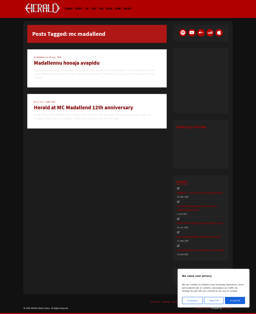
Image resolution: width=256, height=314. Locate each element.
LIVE (87, 5)
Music (174, 301)
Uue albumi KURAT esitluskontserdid (199, 236)
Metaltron (41, 57)
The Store (155, 301)
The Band (165, 301)
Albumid (69, 5)
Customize (192, 300)
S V (38, 101)
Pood (101, 5)
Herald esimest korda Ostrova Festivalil (200, 250)
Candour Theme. (203, 308)
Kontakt (127, 5)
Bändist (79, 5)
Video (94, 5)
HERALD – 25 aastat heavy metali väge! (200, 192)
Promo (118, 5)
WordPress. (227, 308)
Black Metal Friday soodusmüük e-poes (200, 223)
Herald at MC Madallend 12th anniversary (83, 107)
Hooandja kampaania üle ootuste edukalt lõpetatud (197, 207)
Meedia (109, 5)
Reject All (213, 300)
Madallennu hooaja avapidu (67, 62)
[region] (213, 288)
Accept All (235, 300)
